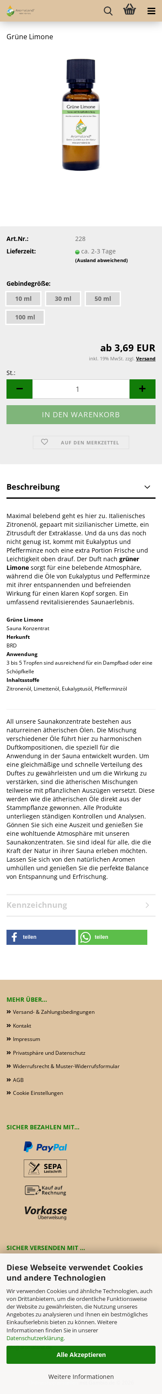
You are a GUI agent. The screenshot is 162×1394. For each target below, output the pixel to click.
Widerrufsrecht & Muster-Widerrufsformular (66, 1066)
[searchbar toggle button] (108, 11)
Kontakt (22, 1025)
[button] (19, 389)
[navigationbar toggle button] (151, 11)
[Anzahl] (81, 389)
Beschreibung (33, 486)
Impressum (26, 1039)
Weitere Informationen (81, 1376)
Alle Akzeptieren (81, 1354)
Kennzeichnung (36, 905)
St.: (11, 373)
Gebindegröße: (28, 283)
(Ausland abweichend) (101, 260)
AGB (18, 1080)
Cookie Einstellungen (38, 1093)
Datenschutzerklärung (35, 1338)
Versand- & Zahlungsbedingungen (54, 1012)
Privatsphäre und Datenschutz (49, 1052)
